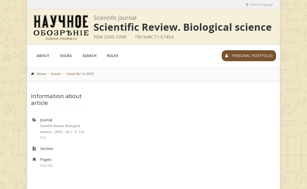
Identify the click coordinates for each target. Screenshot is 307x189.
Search (89, 55)
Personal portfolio (249, 55)
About (43, 55)
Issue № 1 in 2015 (80, 73)
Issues (66, 55)
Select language (259, 4)
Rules (112, 55)
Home (41, 73)
